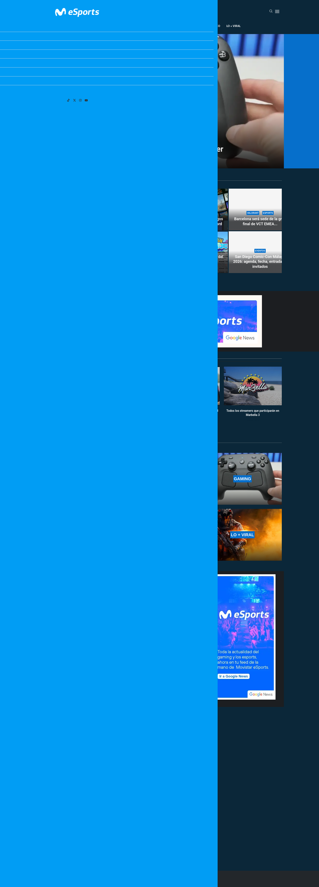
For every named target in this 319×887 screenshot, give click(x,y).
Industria (196, 26)
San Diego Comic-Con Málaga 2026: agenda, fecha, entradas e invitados (260, 261)
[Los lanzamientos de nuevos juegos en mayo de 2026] (101, 231)
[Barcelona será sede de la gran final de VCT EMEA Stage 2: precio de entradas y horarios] (260, 209)
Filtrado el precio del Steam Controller (159, 149)
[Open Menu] (277, 11)
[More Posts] (120, 848)
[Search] (271, 11)
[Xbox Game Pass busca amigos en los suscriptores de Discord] (196, 209)
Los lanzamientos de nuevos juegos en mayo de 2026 (101, 265)
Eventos (154, 26)
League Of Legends (92, 26)
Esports (118, 26)
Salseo (215, 26)
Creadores (175, 26)
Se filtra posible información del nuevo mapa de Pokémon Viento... (196, 261)
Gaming (136, 26)
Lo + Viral (233, 26)
